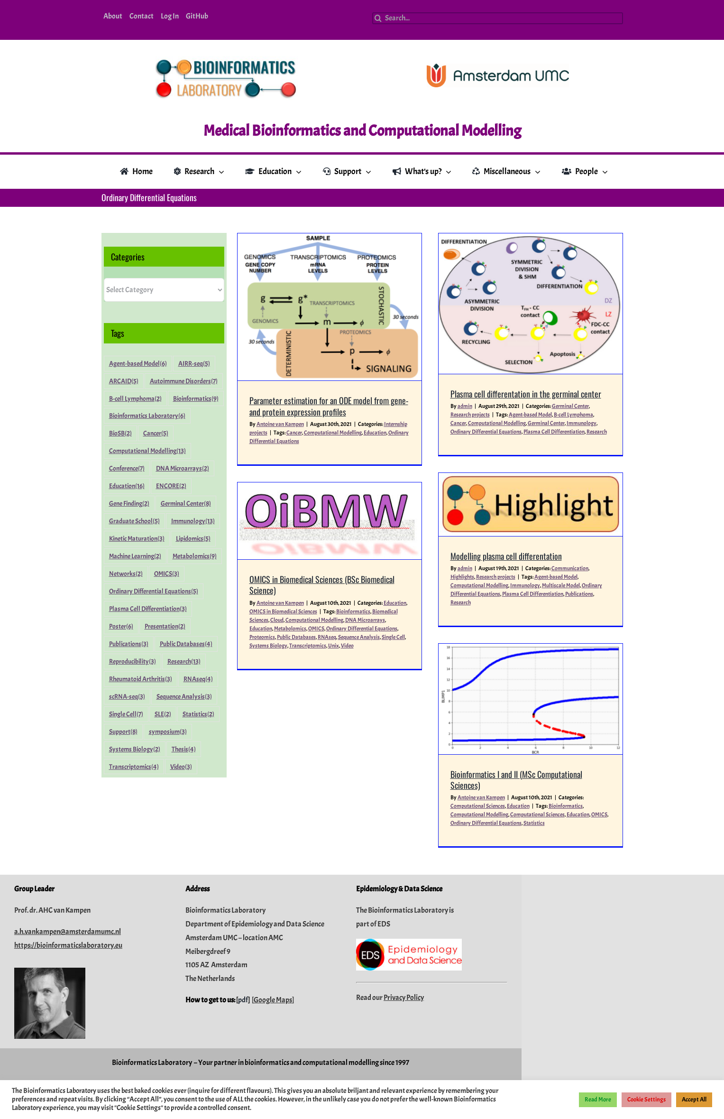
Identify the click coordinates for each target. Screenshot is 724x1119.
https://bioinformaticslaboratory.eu (68, 867)
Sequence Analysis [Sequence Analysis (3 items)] (184, 696)
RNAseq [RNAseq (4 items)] (198, 679)
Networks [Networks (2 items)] (126, 573)
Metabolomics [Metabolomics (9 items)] (195, 556)
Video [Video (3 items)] (181, 766)
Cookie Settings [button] (646, 1099)
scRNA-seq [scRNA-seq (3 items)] (127, 696)
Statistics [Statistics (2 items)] (198, 714)
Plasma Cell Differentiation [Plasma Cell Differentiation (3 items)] (148, 608)
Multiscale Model (574, 527)
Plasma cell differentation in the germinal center (507, 394)
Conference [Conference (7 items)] (127, 468)
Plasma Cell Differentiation (545, 536)
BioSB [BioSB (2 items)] (120, 433)
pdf (243, 921)
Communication (582, 510)
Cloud (338, 603)
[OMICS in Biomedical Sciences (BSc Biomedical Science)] (391, 504)
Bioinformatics (517, 762)
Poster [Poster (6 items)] (121, 626)
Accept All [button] (694, 1099)
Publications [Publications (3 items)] (128, 644)
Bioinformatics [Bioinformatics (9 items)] (196, 398)
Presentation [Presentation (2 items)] (165, 626)
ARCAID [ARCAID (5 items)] (123, 381)
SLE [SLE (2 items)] (163, 714)
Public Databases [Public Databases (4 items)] (186, 644)
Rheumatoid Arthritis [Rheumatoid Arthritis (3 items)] (140, 679)
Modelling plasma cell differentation (519, 497)
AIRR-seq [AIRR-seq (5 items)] (194, 363)
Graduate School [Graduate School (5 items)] (134, 521)
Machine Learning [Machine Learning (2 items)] (135, 556)
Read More (598, 1099)
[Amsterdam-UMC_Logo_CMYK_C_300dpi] (498, 67)
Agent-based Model (568, 519)
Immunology (538, 527)
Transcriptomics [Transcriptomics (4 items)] (134, 766)
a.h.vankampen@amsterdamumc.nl (67, 853)
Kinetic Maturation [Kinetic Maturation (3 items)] (137, 538)
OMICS (377, 612)
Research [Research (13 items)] (184, 661)
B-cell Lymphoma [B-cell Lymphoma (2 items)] (135, 398)
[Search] (378, 18)
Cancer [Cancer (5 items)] (155, 433)
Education (375, 432)
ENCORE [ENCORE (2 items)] (171, 486)
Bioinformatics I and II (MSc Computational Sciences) (467, 735)
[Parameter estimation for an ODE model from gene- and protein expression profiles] (330, 306)
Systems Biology (329, 629)
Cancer (294, 432)
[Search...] (497, 18)
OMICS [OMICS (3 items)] (166, 573)
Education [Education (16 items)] (127, 486)
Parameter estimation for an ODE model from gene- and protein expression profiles (328, 405)
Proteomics (323, 620)
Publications (592, 536)
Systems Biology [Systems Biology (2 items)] (134, 749)
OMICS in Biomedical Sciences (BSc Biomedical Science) (383, 568)
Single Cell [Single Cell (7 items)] (126, 714)
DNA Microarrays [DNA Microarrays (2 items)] (182, 468)
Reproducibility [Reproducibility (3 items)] (132, 661)
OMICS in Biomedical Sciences (344, 595)
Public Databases (357, 620)
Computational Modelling (333, 432)
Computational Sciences (429, 762)
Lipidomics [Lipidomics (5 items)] (193, 538)
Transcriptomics (368, 629)
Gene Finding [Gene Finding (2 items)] (129, 503)
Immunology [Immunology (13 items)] (193, 521)
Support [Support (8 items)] (123, 731)
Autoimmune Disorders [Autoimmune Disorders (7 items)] (184, 381)
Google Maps (273, 921)
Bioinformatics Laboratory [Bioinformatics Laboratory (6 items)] (147, 415)
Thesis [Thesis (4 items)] (184, 749)
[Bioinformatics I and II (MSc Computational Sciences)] (482, 655)
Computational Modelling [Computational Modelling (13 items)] (147, 451)
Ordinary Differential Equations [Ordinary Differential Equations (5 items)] (153, 591)
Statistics (485, 779)
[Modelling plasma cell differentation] (543, 446)
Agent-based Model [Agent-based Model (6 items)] (138, 363)
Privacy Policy (404, 919)
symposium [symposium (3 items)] (168, 731)
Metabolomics (351, 612)
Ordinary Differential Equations (437, 779)
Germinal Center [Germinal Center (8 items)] (186, 503)
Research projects (508, 519)
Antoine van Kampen (280, 424)
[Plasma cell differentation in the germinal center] (513, 303)
